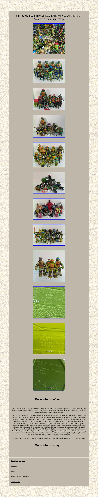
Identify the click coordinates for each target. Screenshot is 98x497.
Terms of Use (15, 482)
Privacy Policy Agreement (20, 476)
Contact (13, 471)
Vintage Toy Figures (18, 461)
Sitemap (14, 466)
